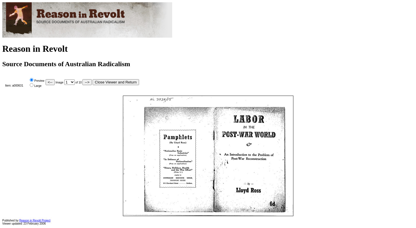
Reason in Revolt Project (34, 220)
